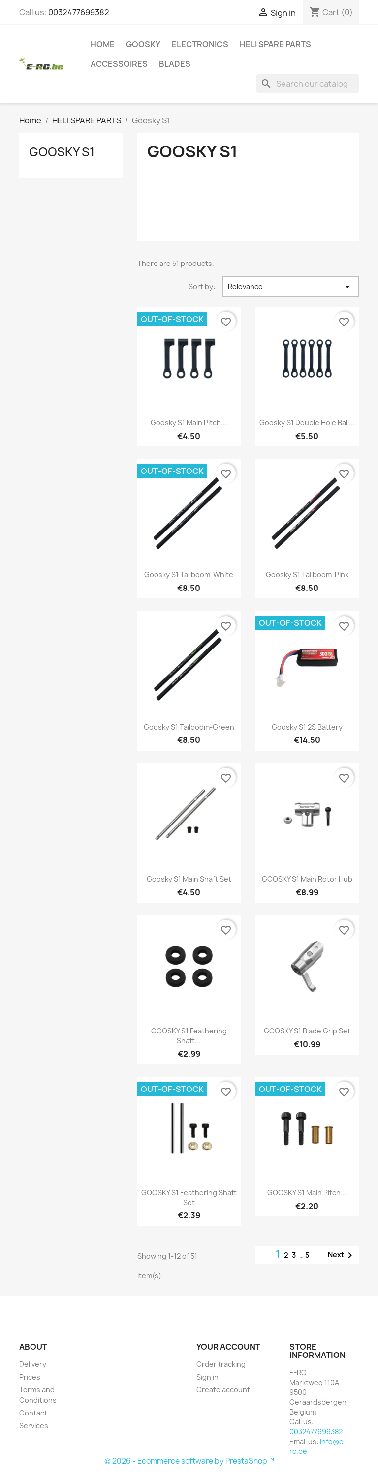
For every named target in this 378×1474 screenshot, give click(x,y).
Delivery (32, 1364)
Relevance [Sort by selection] (290, 287)
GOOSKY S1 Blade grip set (307, 1030)
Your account (228, 1346)
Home (103, 44)
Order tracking (221, 1364)
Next (342, 1255)
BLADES (174, 64)
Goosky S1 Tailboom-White (188, 574)
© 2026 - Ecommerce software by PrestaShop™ (189, 1461)
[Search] (307, 83)
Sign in (207, 1377)
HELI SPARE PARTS (275, 44)
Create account (223, 1389)
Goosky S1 (61, 152)
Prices (29, 1377)
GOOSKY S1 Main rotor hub (307, 879)
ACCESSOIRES (119, 64)
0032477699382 (78, 12)
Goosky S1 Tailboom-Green (189, 727)
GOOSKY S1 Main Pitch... (306, 1192)
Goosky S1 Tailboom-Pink (307, 574)
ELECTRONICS (200, 44)
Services (33, 1425)
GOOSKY (143, 44)
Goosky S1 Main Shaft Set (189, 879)
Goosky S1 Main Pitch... (189, 422)
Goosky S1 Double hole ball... (307, 422)
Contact (33, 1412)
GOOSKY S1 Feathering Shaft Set (189, 1197)
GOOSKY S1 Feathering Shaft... (189, 1035)
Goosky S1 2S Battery (307, 727)
